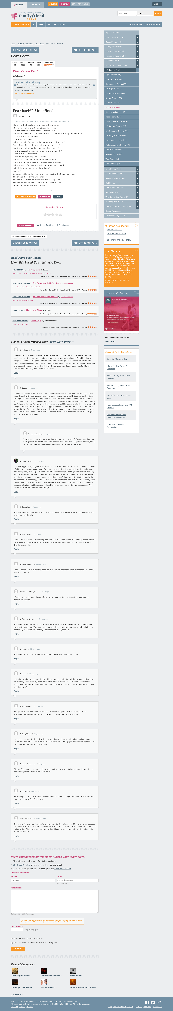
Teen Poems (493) (113, 192)
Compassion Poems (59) (116, 84)
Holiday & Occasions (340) (117, 65)
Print (58, 196)
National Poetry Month (115, 216)
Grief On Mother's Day (117, 359)
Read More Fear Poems (26, 257)
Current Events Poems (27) (117, 94)
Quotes (35, 5)
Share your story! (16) (24, 94)
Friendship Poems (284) (115, 56)
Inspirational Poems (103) (116, 122)
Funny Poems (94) (113, 61)
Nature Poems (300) (114, 174)
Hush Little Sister (34, 310)
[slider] (49, 65)
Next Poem (85, 50)
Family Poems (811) (113, 47)
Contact (14, 1007)
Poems (19, 5)
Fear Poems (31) (112, 108)
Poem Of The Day (135, 24)
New (48, 24)
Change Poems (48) (114, 80)
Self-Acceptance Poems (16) (117, 145)
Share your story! (61, 342)
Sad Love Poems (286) (115, 178)
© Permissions (62, 225)
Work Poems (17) (112, 164)
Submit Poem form (62, 869)
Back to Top (17, 995)
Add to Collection (26, 196)
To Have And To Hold (116, 234)
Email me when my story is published (28, 938)
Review (64, 4)
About (22, 1007)
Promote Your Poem (20, 24)
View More (109, 341)
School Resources (113, 211)
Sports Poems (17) (113, 150)
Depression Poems (20, 321)
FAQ (33, 24)
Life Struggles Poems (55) (116, 131)
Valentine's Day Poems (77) (117, 197)
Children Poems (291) (114, 37)
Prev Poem (25, 50)
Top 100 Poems (59, 24)
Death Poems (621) (113, 42)
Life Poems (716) (112, 70)
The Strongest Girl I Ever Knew (47, 283)
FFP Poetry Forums (80, 4)
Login (157, 4)
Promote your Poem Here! (117, 240)
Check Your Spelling (21, 865)
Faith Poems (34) (112, 103)
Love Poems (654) (113, 169)
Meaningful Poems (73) (115, 136)
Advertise (157, 1007)
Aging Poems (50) (113, 75)
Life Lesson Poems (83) (115, 126)
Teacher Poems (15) (113, 154)
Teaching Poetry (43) (114, 202)
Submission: (17, 888)
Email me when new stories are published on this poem (35, 943)
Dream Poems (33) (113, 98)
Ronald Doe (68, 283)
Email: (60, 877)
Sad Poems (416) (112, 183)
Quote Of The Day (117, 293)
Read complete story (24, 91)
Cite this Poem (26, 225)
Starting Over (34, 270)
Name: (14, 877)
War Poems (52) (112, 159)
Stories (41, 24)
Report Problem (45, 225)
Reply (16, 373)
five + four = (17, 926)
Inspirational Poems (21, 283)
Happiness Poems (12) (115, 112)
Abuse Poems (17, 310)
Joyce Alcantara (67, 297)
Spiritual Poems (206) (114, 188)
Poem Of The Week (153, 24)
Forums (147, 1007)
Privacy (30, 1007)
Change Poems (18, 270)
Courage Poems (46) (114, 89)
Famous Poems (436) (114, 51)
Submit (53, 4)
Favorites (45, 196)
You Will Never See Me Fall (45, 297)
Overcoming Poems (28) (116, 140)
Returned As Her (114, 230)
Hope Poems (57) (113, 117)
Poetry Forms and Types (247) (118, 206)
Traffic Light (36, 321)
